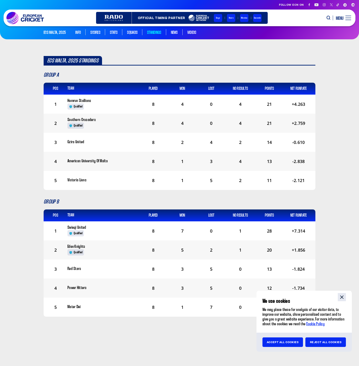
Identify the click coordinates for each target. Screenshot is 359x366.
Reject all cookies (326, 342)
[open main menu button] (341, 18)
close (342, 297)
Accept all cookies (283, 342)
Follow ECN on (291, 4)
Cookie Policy (315, 324)
